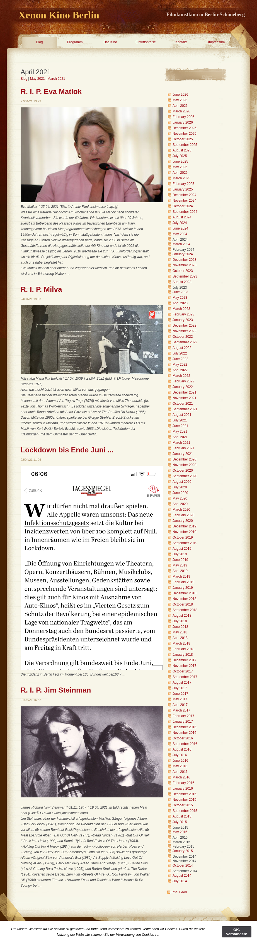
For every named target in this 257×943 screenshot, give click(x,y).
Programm (75, 42)
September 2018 (185, 610)
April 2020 (180, 504)
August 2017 (182, 682)
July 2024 (180, 223)
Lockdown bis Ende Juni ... (67, 450)
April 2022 (180, 370)
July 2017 (180, 688)
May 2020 (180, 498)
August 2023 (182, 282)
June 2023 (180, 292)
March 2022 (181, 376)
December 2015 (184, 794)
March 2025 (181, 178)
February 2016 (183, 783)
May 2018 (180, 632)
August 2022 (182, 348)
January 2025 (183, 189)
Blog (39, 42)
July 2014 (180, 881)
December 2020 (184, 459)
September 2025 (185, 145)
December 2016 (184, 727)
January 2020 (183, 521)
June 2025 (180, 161)
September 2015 (185, 811)
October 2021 (183, 404)
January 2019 (183, 588)
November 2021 (184, 398)
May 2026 (180, 100)
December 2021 (184, 392)
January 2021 (183, 454)
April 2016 (180, 772)
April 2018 (180, 638)
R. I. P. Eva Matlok (51, 91)
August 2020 (182, 482)
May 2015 (180, 832)
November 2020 (184, 465)
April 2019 (180, 571)
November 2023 (184, 265)
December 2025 (184, 128)
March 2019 (181, 576)
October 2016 (183, 738)
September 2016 (185, 744)
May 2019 (180, 565)
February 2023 (183, 314)
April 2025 (180, 173)
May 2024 (180, 234)
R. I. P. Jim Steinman (56, 690)
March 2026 (181, 111)
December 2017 (184, 660)
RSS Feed (179, 892)
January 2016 (183, 788)
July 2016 (180, 755)
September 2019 (185, 543)
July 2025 (180, 156)
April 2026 (180, 106)
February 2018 (183, 649)
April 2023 (180, 303)
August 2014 (182, 875)
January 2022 (183, 387)
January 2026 (183, 122)
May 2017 (180, 699)
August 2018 (182, 616)
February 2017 (183, 716)
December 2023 (184, 260)
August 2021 (182, 415)
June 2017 (180, 694)
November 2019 (184, 532)
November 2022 (184, 331)
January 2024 (183, 254)
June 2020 (180, 493)
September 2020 (185, 476)
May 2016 (180, 766)
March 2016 (181, 777)
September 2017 (185, 677)
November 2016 (184, 733)
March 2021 (56, 79)
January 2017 (183, 721)
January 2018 (183, 655)
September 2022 (185, 342)
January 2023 (183, 320)
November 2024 (184, 200)
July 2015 (180, 822)
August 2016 (182, 749)
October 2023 (183, 271)
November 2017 (184, 666)
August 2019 (182, 549)
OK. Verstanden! (236, 932)
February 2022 (183, 381)
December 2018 (184, 593)
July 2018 (180, 621)
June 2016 (180, 761)
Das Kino (110, 42)
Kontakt (181, 42)
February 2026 (183, 117)
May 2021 (37, 79)
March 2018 (181, 643)
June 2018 (180, 627)
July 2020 (180, 487)
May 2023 (180, 298)
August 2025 (182, 150)
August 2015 (182, 816)
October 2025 (183, 139)
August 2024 (182, 217)
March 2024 (181, 244)
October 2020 (183, 470)
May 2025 (180, 167)
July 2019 (180, 554)
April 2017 (180, 705)
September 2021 (185, 409)
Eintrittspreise (145, 42)
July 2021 (180, 420)
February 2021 (183, 448)
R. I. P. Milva (41, 289)
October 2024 (183, 206)
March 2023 (181, 309)
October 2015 (183, 805)
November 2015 (184, 800)
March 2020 (181, 510)
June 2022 (180, 359)
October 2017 (183, 671)
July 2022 (180, 353)
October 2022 (183, 337)
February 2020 (183, 515)
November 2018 (184, 599)
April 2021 (180, 437)
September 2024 (185, 212)
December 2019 (184, 526)
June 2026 (180, 95)
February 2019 (183, 582)
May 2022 (180, 364)
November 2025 (184, 134)
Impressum (216, 42)
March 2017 (181, 710)
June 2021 (180, 426)
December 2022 (184, 325)
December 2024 (184, 195)
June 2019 (180, 560)
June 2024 (180, 228)
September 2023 (185, 276)
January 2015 (183, 851)
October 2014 (183, 865)
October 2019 (183, 537)
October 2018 (183, 604)
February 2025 (183, 184)
